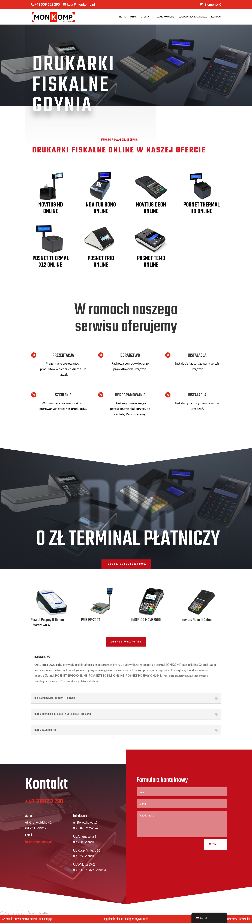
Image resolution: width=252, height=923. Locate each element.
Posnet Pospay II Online (47, 620)
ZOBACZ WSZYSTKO (126, 642)
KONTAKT (216, 17)
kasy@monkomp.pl (38, 854)
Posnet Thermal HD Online (201, 208)
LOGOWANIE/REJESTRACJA (193, 17)
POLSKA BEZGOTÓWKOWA (126, 564)
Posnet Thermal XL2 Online (50, 262)
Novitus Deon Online (151, 208)
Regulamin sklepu (113, 919)
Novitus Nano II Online (196, 620)
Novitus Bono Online (101, 208)
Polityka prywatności (137, 919)
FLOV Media (244, 919)
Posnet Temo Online (151, 262)
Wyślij (215, 856)
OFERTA (145, 17)
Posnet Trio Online (101, 262)
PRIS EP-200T (90, 620)
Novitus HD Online (50, 208)
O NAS (133, 17)
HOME (122, 17)
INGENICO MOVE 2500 (146, 620)
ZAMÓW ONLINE (165, 17)
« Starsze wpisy (40, 625)
